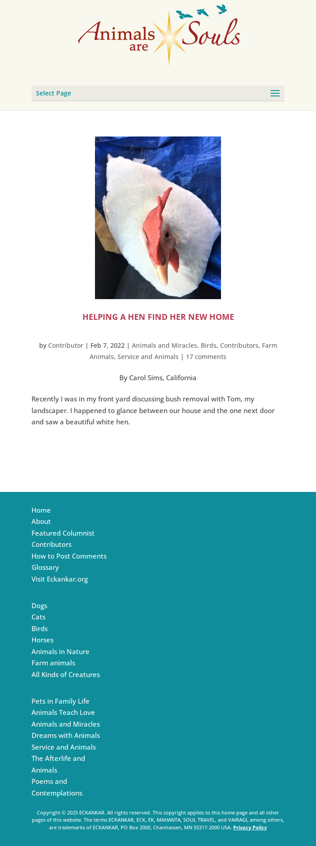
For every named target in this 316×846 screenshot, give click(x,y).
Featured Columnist (63, 532)
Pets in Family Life (61, 700)
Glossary (45, 567)
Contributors (239, 345)
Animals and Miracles (164, 345)
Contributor (65, 345)
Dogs (39, 605)
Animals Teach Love (63, 712)
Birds (209, 345)
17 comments (206, 356)
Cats (38, 616)
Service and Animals (148, 356)
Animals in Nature (61, 651)
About (41, 521)
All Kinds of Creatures (66, 674)
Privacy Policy (250, 827)
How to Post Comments (69, 555)
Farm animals (53, 662)
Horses (43, 639)
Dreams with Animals (66, 735)
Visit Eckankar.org (60, 578)
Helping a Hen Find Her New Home (158, 316)
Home (41, 509)
